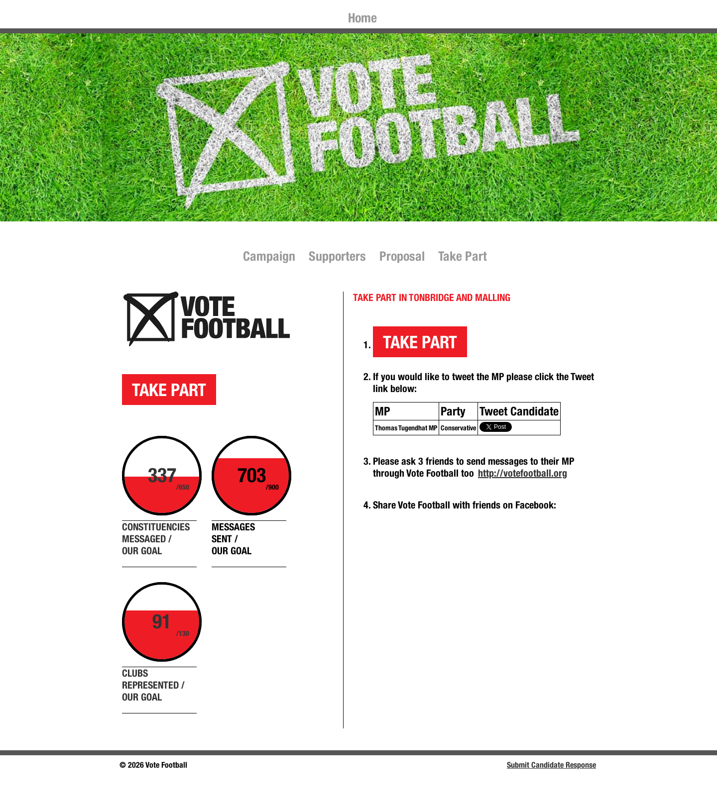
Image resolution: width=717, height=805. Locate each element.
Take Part (462, 256)
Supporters (337, 256)
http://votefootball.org (522, 473)
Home (362, 17)
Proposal (402, 256)
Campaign (269, 256)
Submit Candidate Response (551, 765)
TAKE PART (169, 389)
